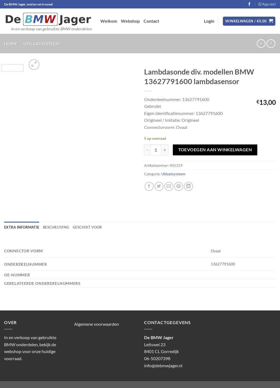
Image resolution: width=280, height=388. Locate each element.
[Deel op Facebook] (149, 186)
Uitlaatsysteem (42, 43)
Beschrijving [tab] (56, 227)
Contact (151, 20)
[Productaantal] (155, 149)
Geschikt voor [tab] (87, 227)
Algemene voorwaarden (96, 324)
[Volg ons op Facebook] (249, 4)
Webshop (130, 20)
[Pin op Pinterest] (178, 186)
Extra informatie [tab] (21, 227)
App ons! (267, 4)
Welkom (108, 20)
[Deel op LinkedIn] (188, 186)
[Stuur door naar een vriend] (168, 186)
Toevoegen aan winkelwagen (215, 149)
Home (11, 43)
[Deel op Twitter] (159, 186)
